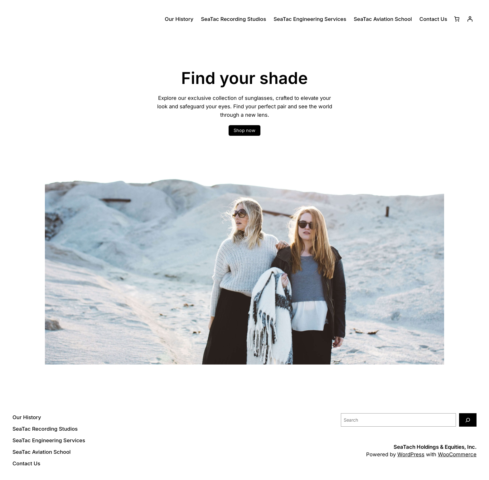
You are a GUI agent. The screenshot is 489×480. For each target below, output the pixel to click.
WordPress (410, 454)
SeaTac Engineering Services (310, 19)
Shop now (244, 130)
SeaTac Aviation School (383, 19)
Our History (179, 19)
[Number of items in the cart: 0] (456, 19)
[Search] (468, 420)
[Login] (470, 19)
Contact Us (433, 19)
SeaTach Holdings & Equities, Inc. (435, 447)
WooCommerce (457, 454)
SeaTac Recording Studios (233, 19)
